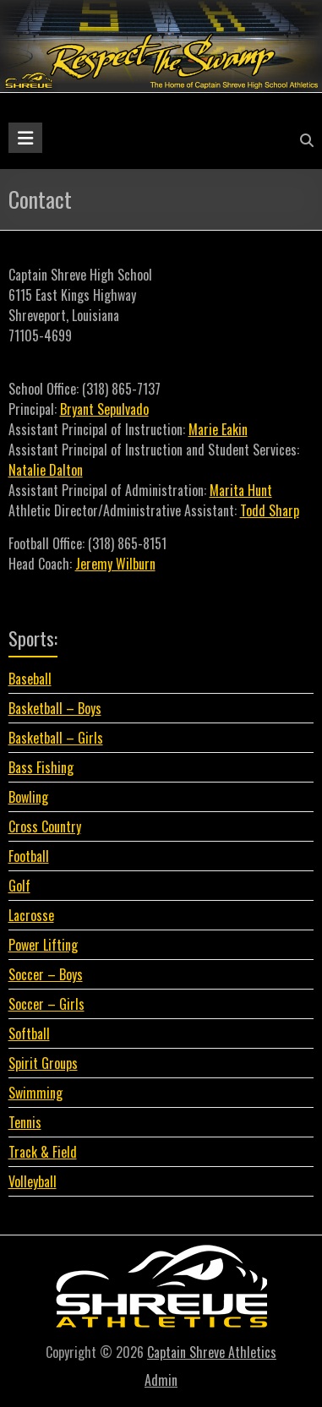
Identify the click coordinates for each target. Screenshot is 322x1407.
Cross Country (44, 826)
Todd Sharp (269, 510)
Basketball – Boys (54, 708)
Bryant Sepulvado (104, 409)
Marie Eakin (218, 429)
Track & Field (42, 1152)
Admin (161, 1380)
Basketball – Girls (55, 738)
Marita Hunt (241, 490)
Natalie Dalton (45, 470)
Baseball (30, 678)
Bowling (28, 797)
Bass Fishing (41, 767)
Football (28, 856)
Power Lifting (43, 945)
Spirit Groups (43, 1063)
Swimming (35, 1093)
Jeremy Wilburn (115, 564)
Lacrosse (31, 915)
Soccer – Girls (46, 1004)
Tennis (24, 1122)
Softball (29, 1033)
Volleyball (32, 1181)
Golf (19, 885)
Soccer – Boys (45, 974)
